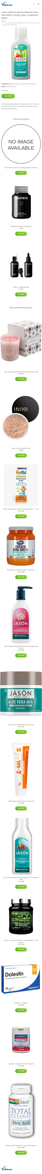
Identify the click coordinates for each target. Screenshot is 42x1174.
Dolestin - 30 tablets (21, 1003)
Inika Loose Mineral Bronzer (21, 448)
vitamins (17, 84)
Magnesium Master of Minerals (21, 226)
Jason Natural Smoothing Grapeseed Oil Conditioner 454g (21, 878)
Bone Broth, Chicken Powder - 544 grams (21, 570)
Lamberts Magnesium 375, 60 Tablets (21, 1064)
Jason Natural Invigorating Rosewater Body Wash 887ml (21, 647)
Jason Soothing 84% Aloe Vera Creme (21, 725)
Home (3, 21)
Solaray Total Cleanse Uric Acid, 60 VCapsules (21, 1145)
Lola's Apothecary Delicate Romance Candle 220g (21, 372)
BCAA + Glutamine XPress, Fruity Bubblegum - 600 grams (21, 941)
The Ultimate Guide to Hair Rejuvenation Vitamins (21, 168)
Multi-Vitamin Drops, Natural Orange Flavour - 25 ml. (21, 509)
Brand (12, 84)
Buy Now (8, 96)
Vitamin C (33, 84)
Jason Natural (24, 84)
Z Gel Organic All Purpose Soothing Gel (21, 801)
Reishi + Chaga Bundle (21, 287)
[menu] (38, 4)
